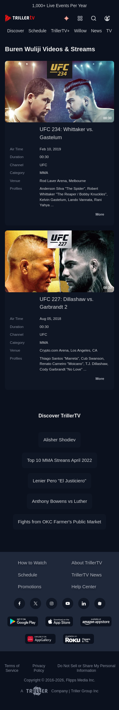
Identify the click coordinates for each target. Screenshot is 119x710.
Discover (15, 30)
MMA (44, 173)
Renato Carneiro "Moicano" (61, 364)
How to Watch (32, 562)
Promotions (29, 586)
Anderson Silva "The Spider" (62, 188)
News (96, 30)
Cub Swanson (92, 358)
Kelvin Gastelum (53, 200)
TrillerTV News (86, 574)
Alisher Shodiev (59, 439)
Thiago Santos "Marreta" (59, 358)
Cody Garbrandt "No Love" (61, 369)
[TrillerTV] (20, 18)
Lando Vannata (80, 200)
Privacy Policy (38, 668)
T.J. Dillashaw (96, 364)
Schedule (37, 30)
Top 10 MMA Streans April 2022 (59, 460)
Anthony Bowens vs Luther (59, 501)
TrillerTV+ (60, 30)
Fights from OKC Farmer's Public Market (59, 521)
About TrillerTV (86, 562)
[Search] (93, 18)
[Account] (107, 18)
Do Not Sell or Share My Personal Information (86, 668)
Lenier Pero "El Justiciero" (59, 480)
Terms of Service (12, 668)
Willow (80, 30)
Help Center (83, 586)
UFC (43, 165)
